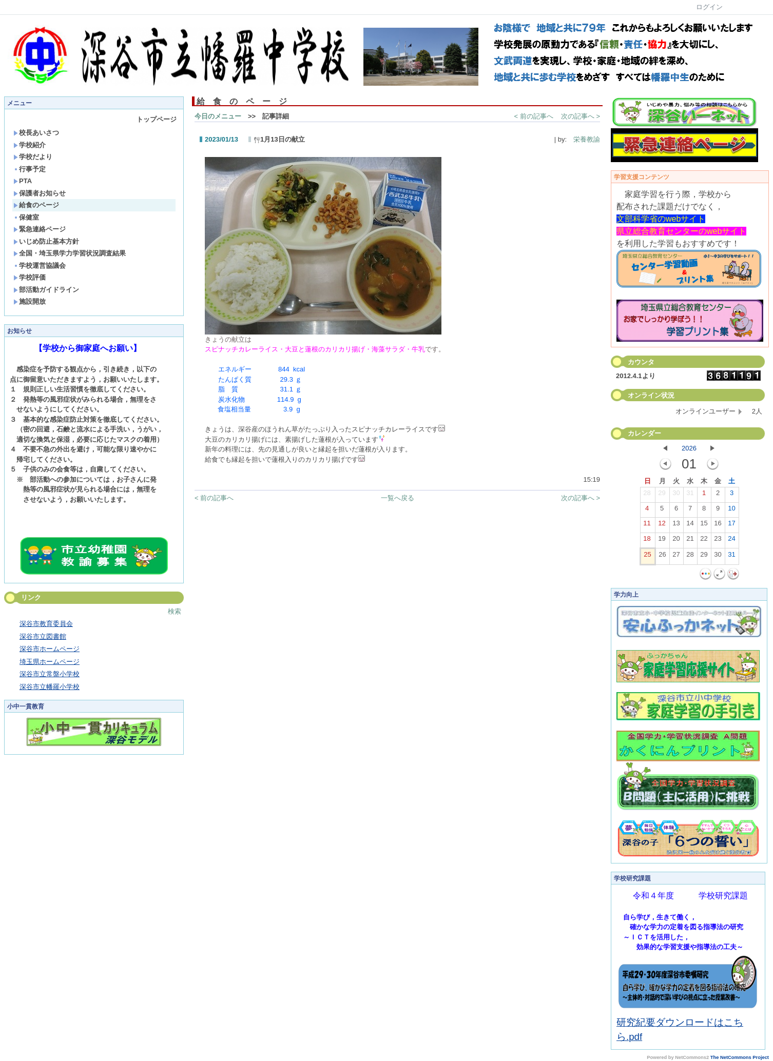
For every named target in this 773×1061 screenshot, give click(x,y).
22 (703, 541)
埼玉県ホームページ (50, 661)
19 (661, 541)
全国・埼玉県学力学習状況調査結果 (69, 253)
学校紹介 (29, 145)
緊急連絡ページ (39, 229)
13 (676, 525)
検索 (174, 611)
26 (662, 557)
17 (731, 525)
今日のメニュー (218, 116)
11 (646, 525)
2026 (689, 448)
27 (676, 557)
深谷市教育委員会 (46, 623)
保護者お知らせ (39, 193)
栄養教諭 (583, 139)
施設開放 (29, 301)
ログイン (709, 7)
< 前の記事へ (533, 116)
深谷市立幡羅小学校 (50, 687)
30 (676, 495)
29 (661, 495)
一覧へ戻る (397, 498)
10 (731, 510)
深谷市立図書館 (43, 636)
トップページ (157, 119)
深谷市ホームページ (50, 649)
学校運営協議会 (39, 265)
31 (689, 495)
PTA (22, 181)
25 (647, 557)
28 (646, 495)
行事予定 (29, 169)
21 (689, 541)
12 (661, 525)
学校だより (32, 157)
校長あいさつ (36, 132)
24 (731, 541)
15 (703, 525)
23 (717, 541)
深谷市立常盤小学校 (50, 674)
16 (717, 525)
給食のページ (36, 205)
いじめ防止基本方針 (46, 241)
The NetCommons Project (739, 1057)
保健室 (26, 217)
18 (646, 541)
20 (676, 541)
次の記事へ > (580, 116)
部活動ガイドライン (46, 289)
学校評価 (29, 277)
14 (689, 525)
